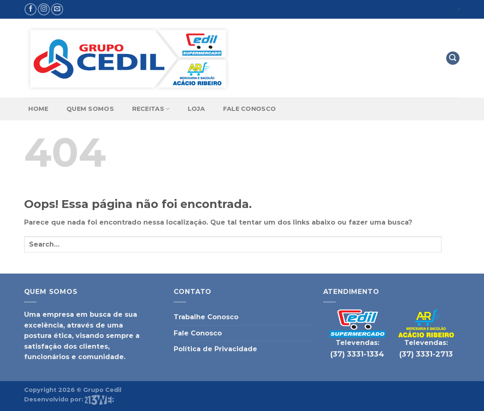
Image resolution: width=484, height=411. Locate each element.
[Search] (452, 58)
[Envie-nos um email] (57, 9)
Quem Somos (90, 109)
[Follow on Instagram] (44, 9)
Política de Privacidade (215, 349)
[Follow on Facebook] (31, 9)
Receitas (151, 109)
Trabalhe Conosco (206, 317)
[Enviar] (450, 244)
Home (38, 109)
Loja (196, 109)
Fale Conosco (249, 109)
